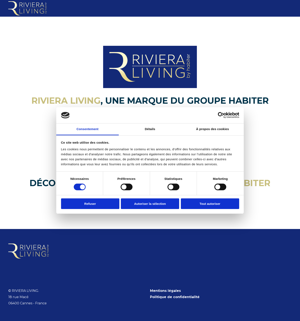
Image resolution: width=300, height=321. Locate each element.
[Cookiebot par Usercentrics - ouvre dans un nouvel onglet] (221, 115)
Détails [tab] (150, 129)
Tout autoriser (210, 203)
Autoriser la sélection (150, 203)
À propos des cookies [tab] (212, 129)
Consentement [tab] (87, 129)
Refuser (90, 203)
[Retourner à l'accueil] (27, 8)
